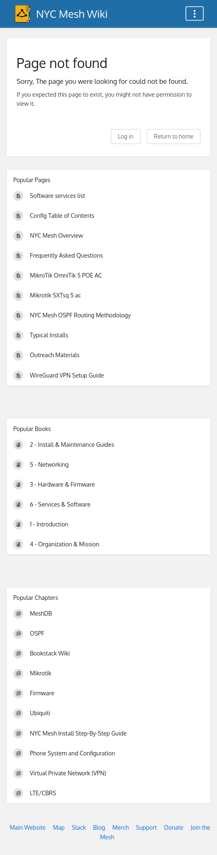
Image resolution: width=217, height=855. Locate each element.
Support (146, 827)
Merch (120, 827)
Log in (125, 136)
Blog (99, 827)
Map (59, 827)
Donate (173, 827)
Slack (79, 827)
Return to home (173, 136)
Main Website (28, 827)
